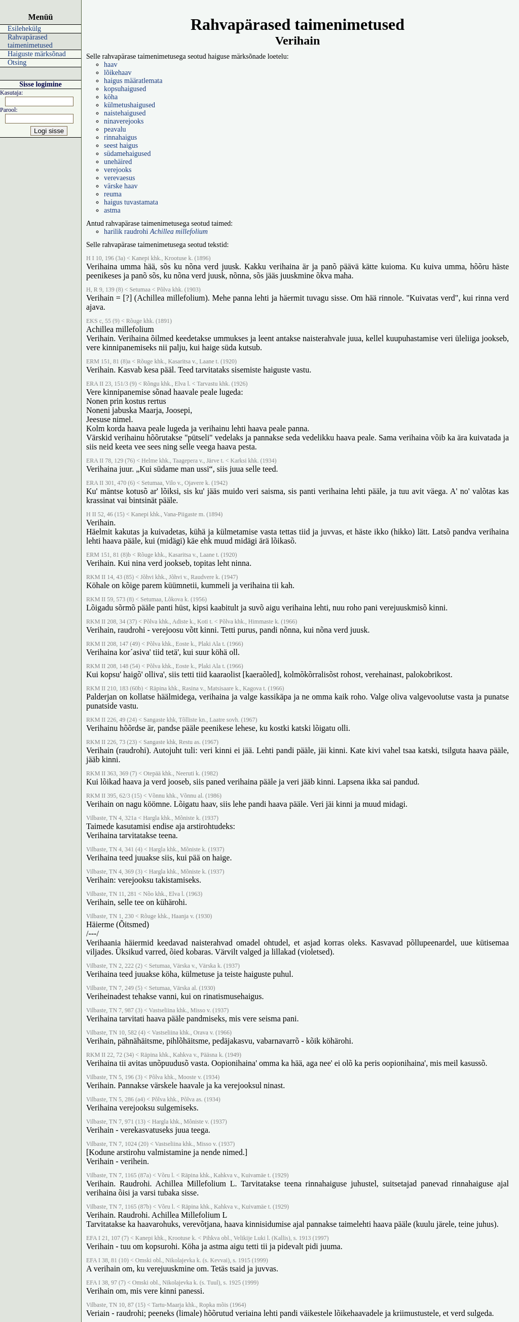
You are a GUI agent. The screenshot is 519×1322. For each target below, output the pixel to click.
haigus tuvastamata (131, 202)
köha (111, 97)
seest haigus (121, 145)
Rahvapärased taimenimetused (30, 41)
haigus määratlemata (133, 81)
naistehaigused (124, 113)
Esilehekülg (24, 28)
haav (110, 64)
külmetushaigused (129, 105)
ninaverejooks (124, 121)
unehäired (118, 162)
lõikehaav (117, 72)
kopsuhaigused (125, 89)
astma (112, 210)
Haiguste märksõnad (37, 54)
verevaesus (119, 178)
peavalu (115, 129)
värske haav (120, 186)
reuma (113, 194)
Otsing (17, 62)
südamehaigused (127, 153)
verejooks (117, 170)
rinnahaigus (120, 137)
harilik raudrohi (156, 231)
